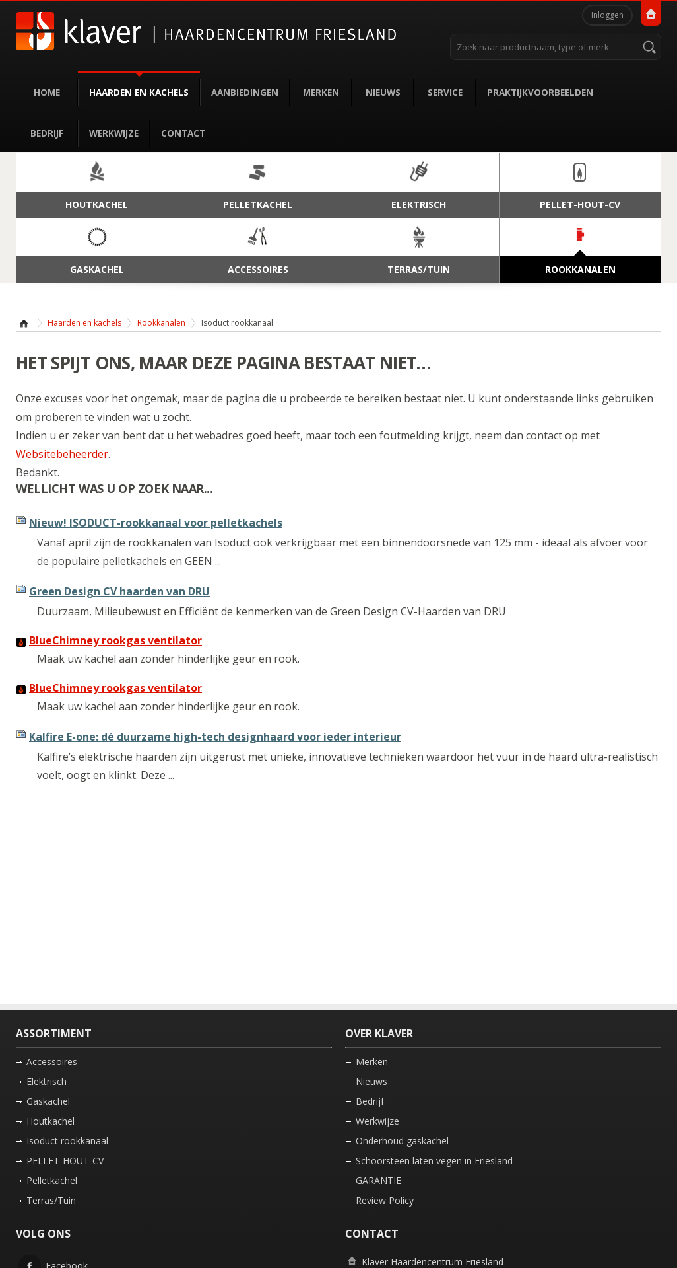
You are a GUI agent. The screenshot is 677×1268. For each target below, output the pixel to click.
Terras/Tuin (51, 1200)
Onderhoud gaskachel (402, 1141)
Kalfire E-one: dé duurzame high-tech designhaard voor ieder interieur (215, 736)
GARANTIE (378, 1180)
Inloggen (607, 14)
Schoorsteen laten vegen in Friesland (434, 1160)
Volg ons (43, 1233)
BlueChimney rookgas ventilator (115, 640)
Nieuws (383, 92)
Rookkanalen (161, 322)
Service (445, 92)
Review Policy (385, 1200)
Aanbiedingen (244, 92)
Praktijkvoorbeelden (540, 92)
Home (47, 92)
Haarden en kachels (139, 92)
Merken (321, 92)
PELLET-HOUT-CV (65, 1160)
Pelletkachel (51, 1180)
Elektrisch (46, 1081)
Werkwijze (114, 133)
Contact (183, 133)
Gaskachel (48, 1101)
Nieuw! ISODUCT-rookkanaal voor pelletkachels (155, 522)
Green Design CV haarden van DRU (119, 591)
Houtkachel (50, 1121)
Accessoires (51, 1061)
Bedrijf (46, 133)
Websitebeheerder (62, 454)
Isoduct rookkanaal (67, 1141)
